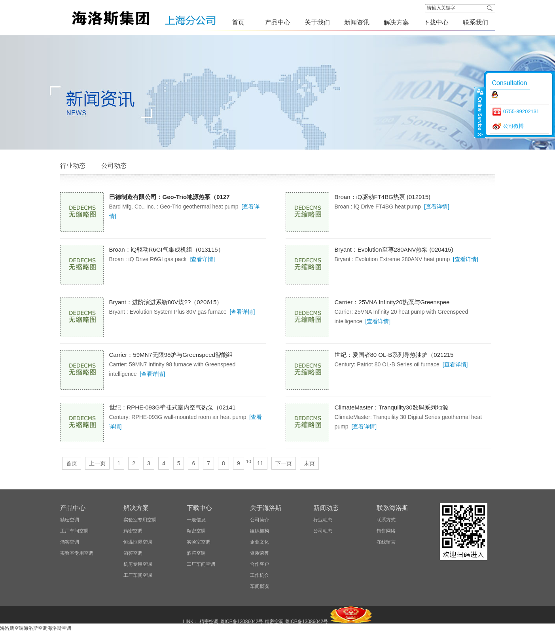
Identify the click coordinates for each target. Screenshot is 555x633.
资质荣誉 (259, 553)
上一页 (97, 463)
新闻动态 (326, 507)
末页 (309, 463)
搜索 (491, 8)
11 (260, 463)
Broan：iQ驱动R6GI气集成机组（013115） (166, 249)
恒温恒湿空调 (137, 542)
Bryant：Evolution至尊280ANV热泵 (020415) (394, 249)
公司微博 (513, 126)
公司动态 (114, 165)
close (479, 112)
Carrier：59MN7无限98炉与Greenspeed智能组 (171, 354)
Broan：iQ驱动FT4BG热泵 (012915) (383, 196)
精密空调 (69, 520)
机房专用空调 (137, 564)
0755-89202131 (521, 111)
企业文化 (259, 542)
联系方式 (386, 520)
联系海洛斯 (392, 507)
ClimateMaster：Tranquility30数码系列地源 (391, 407)
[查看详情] (436, 206)
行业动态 (72, 165)
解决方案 (136, 507)
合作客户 (259, 564)
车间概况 (259, 586)
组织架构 (259, 531)
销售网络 (386, 531)
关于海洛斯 (266, 507)
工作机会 (259, 575)
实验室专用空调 (76, 553)
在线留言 (386, 542)
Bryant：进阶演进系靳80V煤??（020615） (166, 302)
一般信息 (196, 520)
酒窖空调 (69, 542)
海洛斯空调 (12, 628)
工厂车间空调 (74, 531)
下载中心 (199, 507)
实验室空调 (198, 542)
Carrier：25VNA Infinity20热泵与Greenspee (392, 302)
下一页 (283, 463)
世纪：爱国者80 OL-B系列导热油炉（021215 (394, 354)
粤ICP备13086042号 (241, 621)
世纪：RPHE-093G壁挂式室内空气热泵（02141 (172, 407)
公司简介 (259, 520)
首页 (71, 463)
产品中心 (72, 507)
